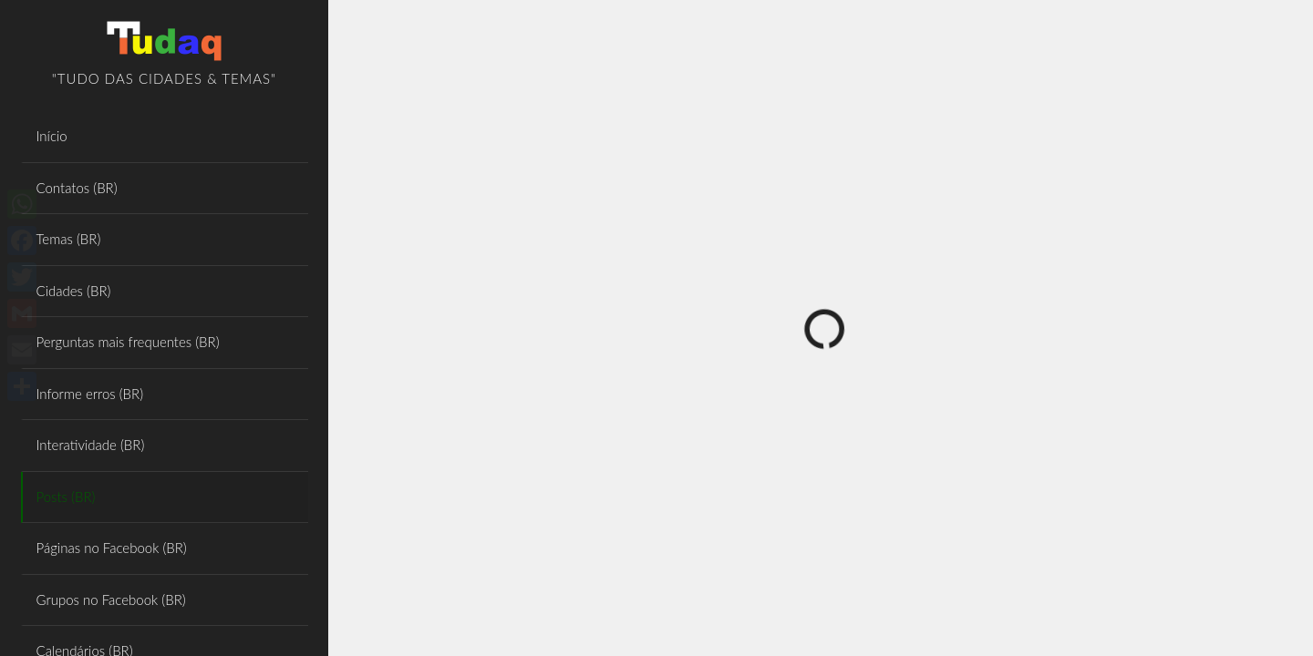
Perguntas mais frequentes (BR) (128, 341)
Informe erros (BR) (90, 393)
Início (51, 136)
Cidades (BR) (73, 290)
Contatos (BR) (77, 187)
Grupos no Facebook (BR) (111, 599)
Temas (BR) (68, 239)
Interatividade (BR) (90, 444)
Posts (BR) (66, 496)
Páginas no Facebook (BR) (111, 547)
